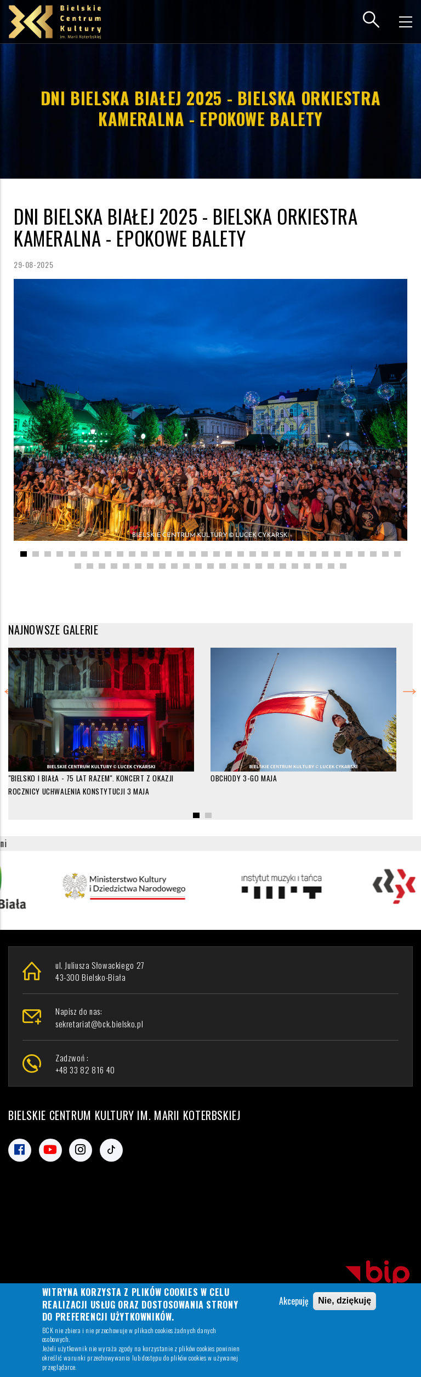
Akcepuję (294, 1300)
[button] (23, 554)
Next (409, 688)
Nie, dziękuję (344, 1300)
